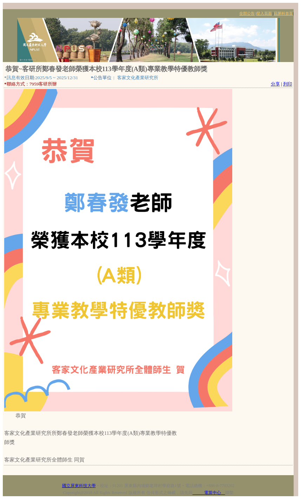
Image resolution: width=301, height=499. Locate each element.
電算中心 (209, 492)
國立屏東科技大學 (79, 485)
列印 (287, 84)
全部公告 (247, 13)
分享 (275, 84)
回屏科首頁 (283, 13)
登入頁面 (264, 13)
